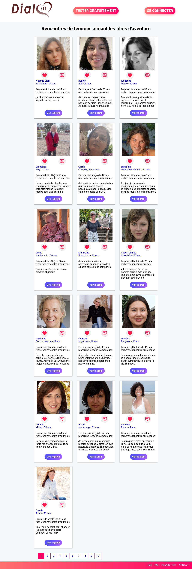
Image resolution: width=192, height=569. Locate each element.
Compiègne (84, 169)
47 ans (146, 169)
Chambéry (126, 255)
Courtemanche (43, 341)
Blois (123, 427)
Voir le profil (53, 112)
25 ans (137, 255)
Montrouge (84, 427)
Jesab (39, 252)
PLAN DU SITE (169, 565)
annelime (126, 166)
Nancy (124, 83)
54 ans (47, 427)
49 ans (96, 169)
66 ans (95, 255)
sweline (125, 338)
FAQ (150, 565)
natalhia (125, 424)
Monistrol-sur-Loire (131, 169)
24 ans (52, 83)
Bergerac (125, 341)
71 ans (45, 169)
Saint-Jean (41, 83)
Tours (39, 513)
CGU (156, 565)
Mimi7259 (83, 252)
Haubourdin (42, 255)
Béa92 (81, 424)
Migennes (83, 341)
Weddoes (126, 80)
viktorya (82, 338)
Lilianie (39, 424)
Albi (80, 83)
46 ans (136, 341)
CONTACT (184, 565)
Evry (38, 169)
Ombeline (41, 166)
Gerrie (81, 166)
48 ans (94, 341)
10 (97, 555)
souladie (40, 338)
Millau (39, 427)
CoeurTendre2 (128, 252)
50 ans (88, 83)
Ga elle (39, 510)
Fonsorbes (84, 255)
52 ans (95, 427)
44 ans (131, 427)
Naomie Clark (43, 80)
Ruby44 (82, 80)
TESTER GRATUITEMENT (96, 11)
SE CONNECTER (160, 11)
